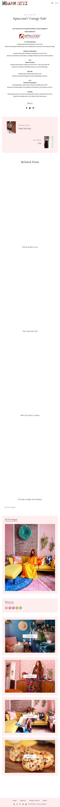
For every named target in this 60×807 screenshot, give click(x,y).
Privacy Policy (35, 800)
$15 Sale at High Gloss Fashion (30, 499)
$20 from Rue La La (30, 247)
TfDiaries (34, 804)
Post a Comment (10, 507)
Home (15, 800)
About (45, 800)
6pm (25, 15)
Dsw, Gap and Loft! (30, 331)
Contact (23, 800)
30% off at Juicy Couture (30, 415)
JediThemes (44, 804)
